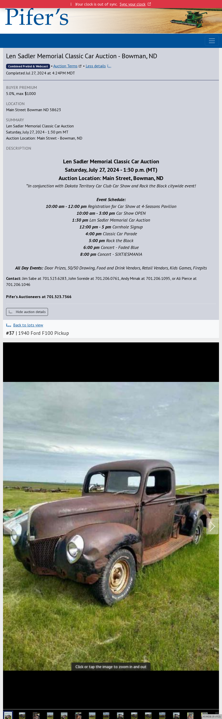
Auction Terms (65, 65)
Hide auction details (27, 311)
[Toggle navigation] (212, 41)
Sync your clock (135, 4)
